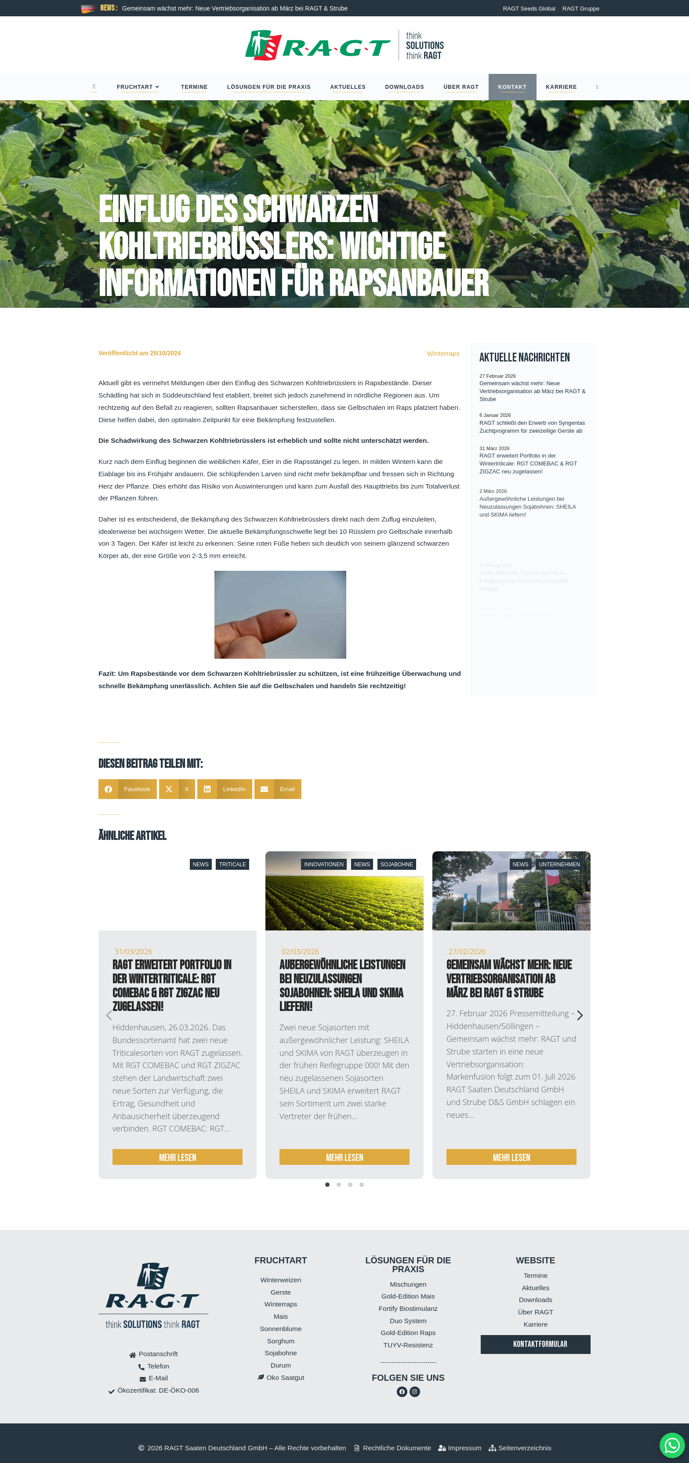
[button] (127, 789)
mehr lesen (177, 1158)
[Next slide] (580, 1015)
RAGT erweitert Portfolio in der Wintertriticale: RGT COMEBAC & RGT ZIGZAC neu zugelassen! (171, 986)
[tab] (327, 1184)
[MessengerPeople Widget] (672, 1445)
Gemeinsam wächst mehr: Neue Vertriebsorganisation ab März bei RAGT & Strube (235, 8)
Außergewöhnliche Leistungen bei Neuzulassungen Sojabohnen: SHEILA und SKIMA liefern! (342, 986)
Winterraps (443, 353)
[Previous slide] (109, 1015)
